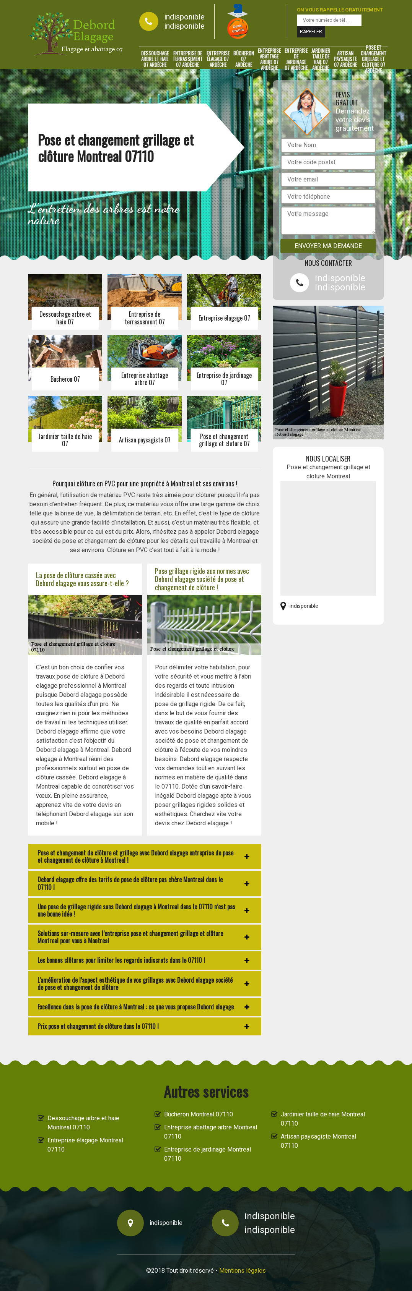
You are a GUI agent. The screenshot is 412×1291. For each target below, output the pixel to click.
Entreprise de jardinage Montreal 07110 (207, 1154)
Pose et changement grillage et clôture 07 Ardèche (373, 59)
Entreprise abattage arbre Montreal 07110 (210, 1132)
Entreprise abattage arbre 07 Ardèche (269, 59)
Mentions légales (242, 1270)
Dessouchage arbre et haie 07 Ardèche (155, 59)
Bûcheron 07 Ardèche (243, 59)
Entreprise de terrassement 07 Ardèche (188, 59)
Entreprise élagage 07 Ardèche (218, 59)
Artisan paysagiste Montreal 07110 (318, 1141)
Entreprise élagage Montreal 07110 (85, 1145)
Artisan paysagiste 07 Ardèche (345, 59)
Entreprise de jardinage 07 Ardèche (296, 59)
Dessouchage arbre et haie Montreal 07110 (83, 1122)
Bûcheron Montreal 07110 (198, 1114)
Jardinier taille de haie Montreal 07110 (323, 1119)
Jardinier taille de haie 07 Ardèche (320, 59)
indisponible (184, 16)
